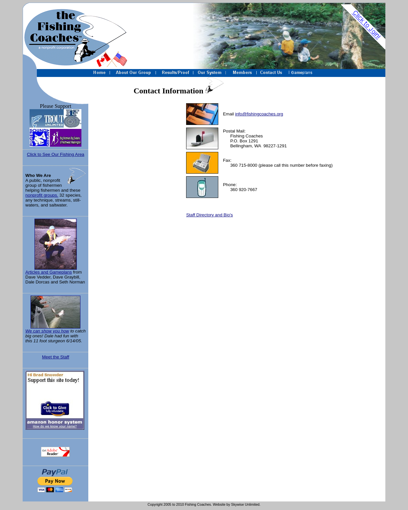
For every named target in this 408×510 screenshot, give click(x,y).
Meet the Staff (55, 356)
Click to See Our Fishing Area (55, 154)
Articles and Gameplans (55, 247)
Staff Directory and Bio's (209, 214)
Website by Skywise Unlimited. (237, 504)
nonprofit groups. (41, 195)
